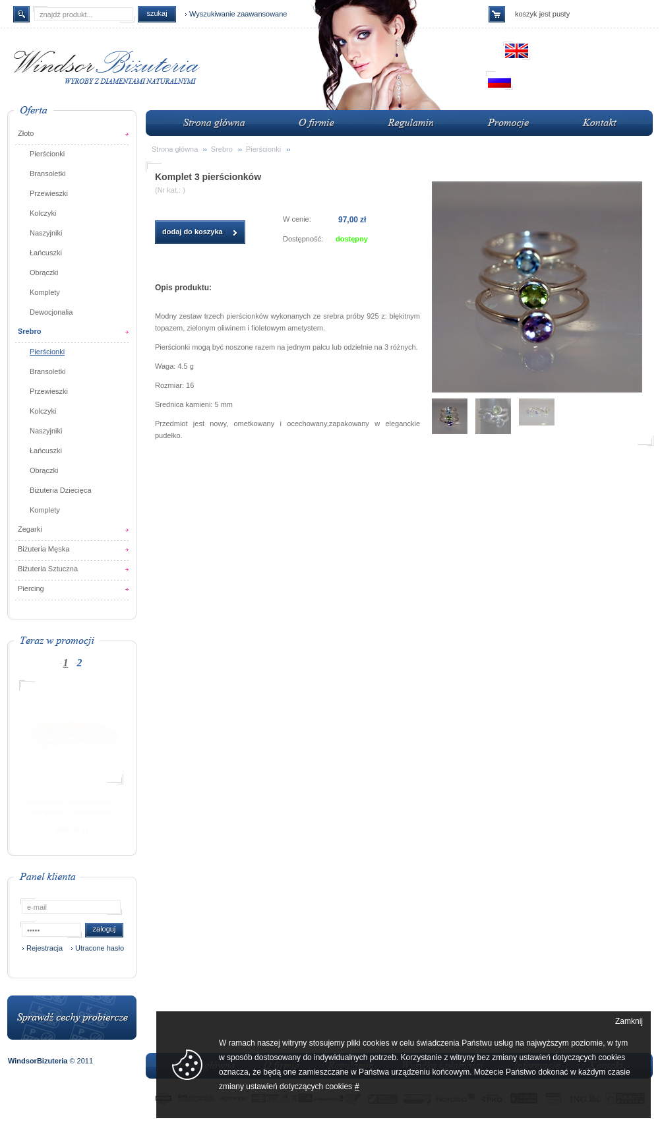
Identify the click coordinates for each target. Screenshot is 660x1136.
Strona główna (175, 149)
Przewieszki (49, 193)
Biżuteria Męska (43, 549)
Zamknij (629, 1021)
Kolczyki (43, 213)
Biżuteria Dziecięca (61, 490)
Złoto (26, 133)
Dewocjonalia (51, 312)
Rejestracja (44, 948)
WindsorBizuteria (38, 1061)
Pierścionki (47, 154)
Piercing (31, 588)
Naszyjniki (46, 233)
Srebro (29, 331)
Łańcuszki (46, 253)
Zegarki (30, 529)
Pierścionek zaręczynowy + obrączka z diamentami (72, 807)
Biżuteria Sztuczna (48, 569)
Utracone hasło (99, 948)
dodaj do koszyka (192, 232)
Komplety (45, 292)
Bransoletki (47, 173)
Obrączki (44, 272)
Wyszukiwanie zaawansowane (238, 14)
